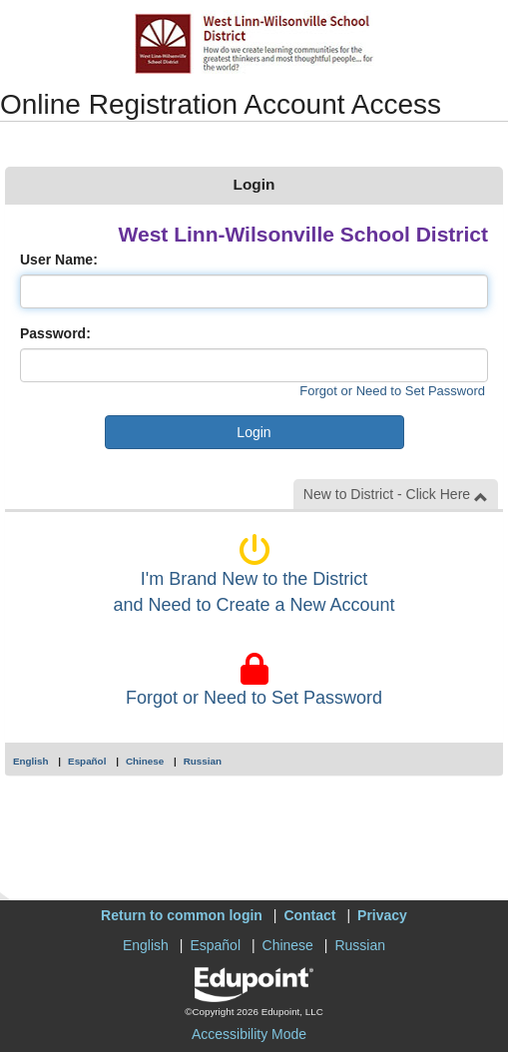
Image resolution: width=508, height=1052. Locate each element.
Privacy (382, 915)
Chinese (145, 761)
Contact (309, 915)
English (31, 761)
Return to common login (181, 915)
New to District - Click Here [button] (395, 494)
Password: (55, 333)
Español (87, 761)
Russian (203, 761)
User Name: (59, 259)
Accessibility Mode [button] (249, 1034)
